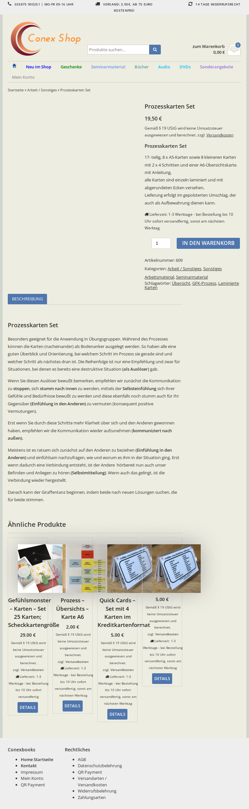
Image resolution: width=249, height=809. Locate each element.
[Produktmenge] (161, 243)
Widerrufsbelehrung (97, 791)
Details (28, 707)
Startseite (16, 89)
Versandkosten (220, 134)
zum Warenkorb (209, 46)
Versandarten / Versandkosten (92, 781)
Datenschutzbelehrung (100, 766)
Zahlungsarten (92, 797)
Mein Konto (23, 77)
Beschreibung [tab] (27, 299)
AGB (82, 759)
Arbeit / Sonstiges (42, 89)
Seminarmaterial (192, 277)
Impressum (32, 772)
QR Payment (33, 785)
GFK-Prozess (204, 283)
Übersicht (181, 283)
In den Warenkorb (208, 243)
